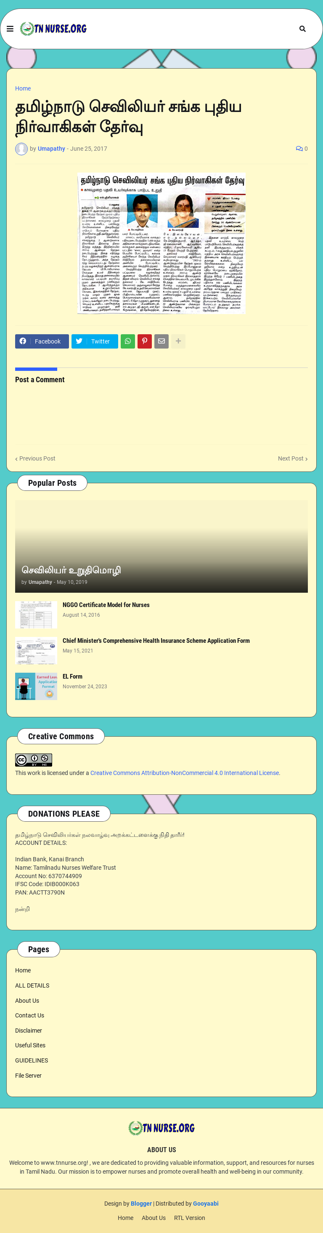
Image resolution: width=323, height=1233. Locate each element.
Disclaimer (28, 1030)
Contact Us (29, 1015)
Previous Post (37, 458)
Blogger (141, 1203)
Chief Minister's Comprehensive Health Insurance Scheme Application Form (156, 640)
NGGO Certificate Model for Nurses (106, 605)
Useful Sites (30, 1045)
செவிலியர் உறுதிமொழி (71, 570)
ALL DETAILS (32, 985)
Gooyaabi (206, 1203)
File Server (28, 1075)
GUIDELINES (31, 1060)
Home (23, 88)
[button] (10, 29)
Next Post (291, 458)
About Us (27, 1000)
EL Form (72, 676)
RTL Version (189, 1217)
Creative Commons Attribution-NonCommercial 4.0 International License (184, 773)
